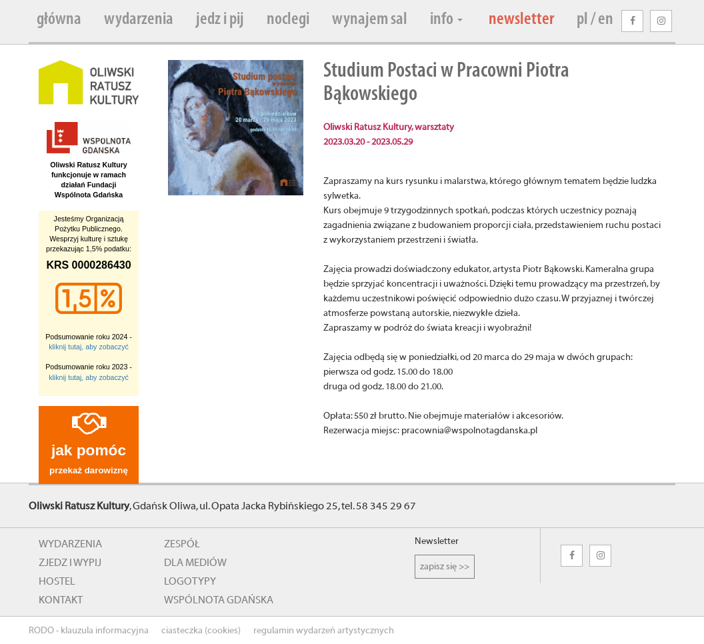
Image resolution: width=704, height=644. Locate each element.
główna (59, 20)
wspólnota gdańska (218, 600)
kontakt (61, 600)
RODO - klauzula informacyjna (89, 630)
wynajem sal (369, 20)
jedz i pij (220, 20)
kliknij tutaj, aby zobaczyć (89, 347)
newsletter (521, 20)
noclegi (288, 20)
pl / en (595, 20)
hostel (57, 581)
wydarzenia (138, 20)
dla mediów (195, 563)
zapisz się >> (444, 566)
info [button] (446, 20)
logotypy (190, 581)
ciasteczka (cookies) (201, 630)
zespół (182, 544)
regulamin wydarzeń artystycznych (323, 630)
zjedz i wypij (70, 563)
